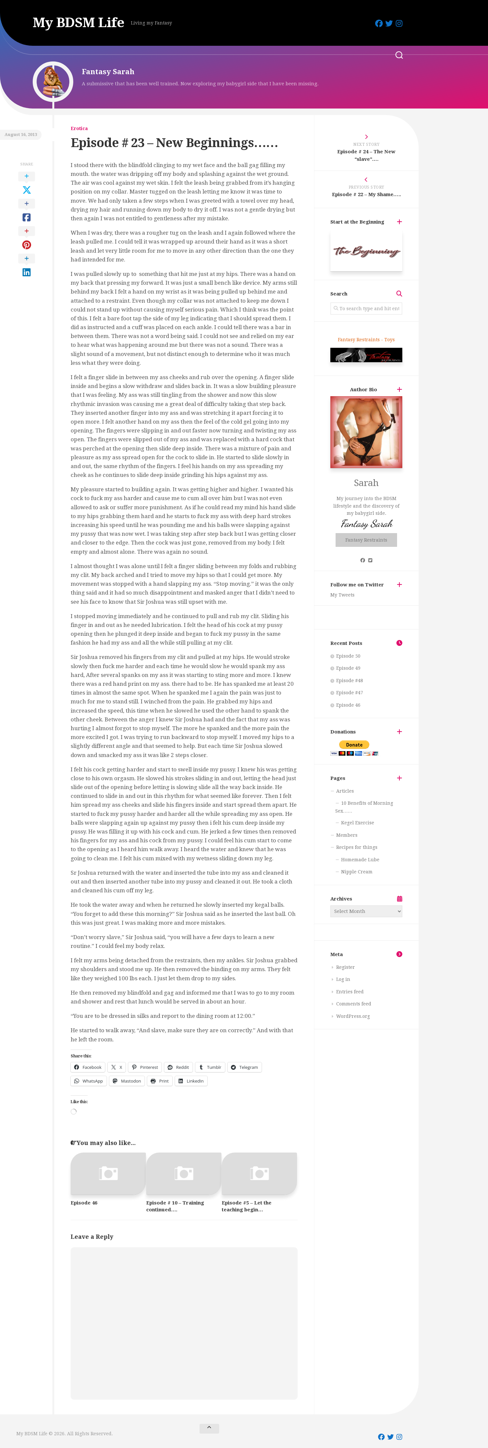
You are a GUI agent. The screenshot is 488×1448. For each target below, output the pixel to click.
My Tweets (342, 595)
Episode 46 (84, 1203)
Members (346, 835)
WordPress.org (353, 1016)
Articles (345, 791)
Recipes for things (356, 847)
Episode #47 (349, 692)
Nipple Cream (357, 871)
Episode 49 (348, 668)
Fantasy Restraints (366, 540)
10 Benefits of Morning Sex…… (364, 807)
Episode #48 (349, 680)
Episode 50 (348, 656)
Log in (343, 979)
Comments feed (353, 1003)
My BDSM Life (80, 23)
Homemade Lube (360, 859)
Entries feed (350, 991)
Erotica (79, 128)
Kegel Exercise (357, 822)
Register (345, 967)
